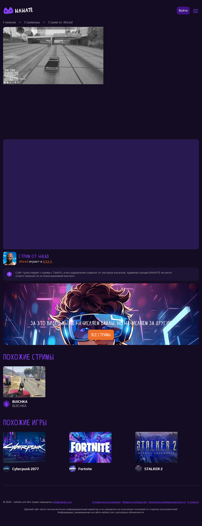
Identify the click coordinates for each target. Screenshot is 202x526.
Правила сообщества (134, 502)
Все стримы (101, 334)
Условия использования (106, 502)
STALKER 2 (153, 469)
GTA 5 (47, 261)
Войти (183, 10)
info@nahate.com (62, 502)
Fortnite (85, 469)
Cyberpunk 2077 (25, 469)
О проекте (193, 502)
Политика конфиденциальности (167, 502)
